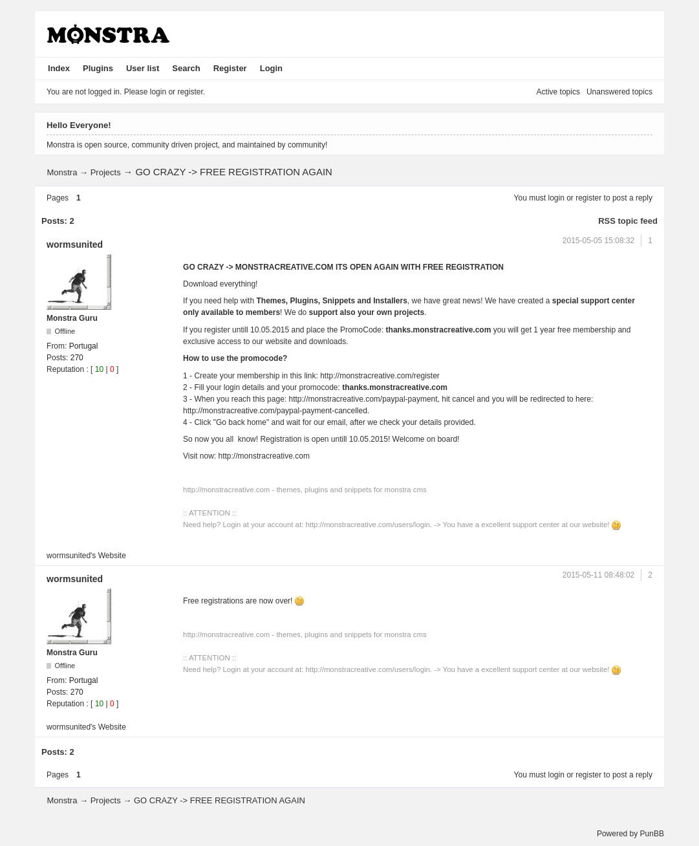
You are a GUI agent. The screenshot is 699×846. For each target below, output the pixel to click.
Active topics (558, 91)
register (588, 197)
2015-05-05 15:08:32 (598, 240)
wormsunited (75, 244)
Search (186, 68)
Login (271, 68)
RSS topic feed (628, 221)
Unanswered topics (619, 91)
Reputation (65, 369)
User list (142, 68)
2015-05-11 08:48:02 (598, 575)
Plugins (98, 68)
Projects (106, 172)
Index (59, 68)
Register (230, 68)
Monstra (62, 172)
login (556, 197)
